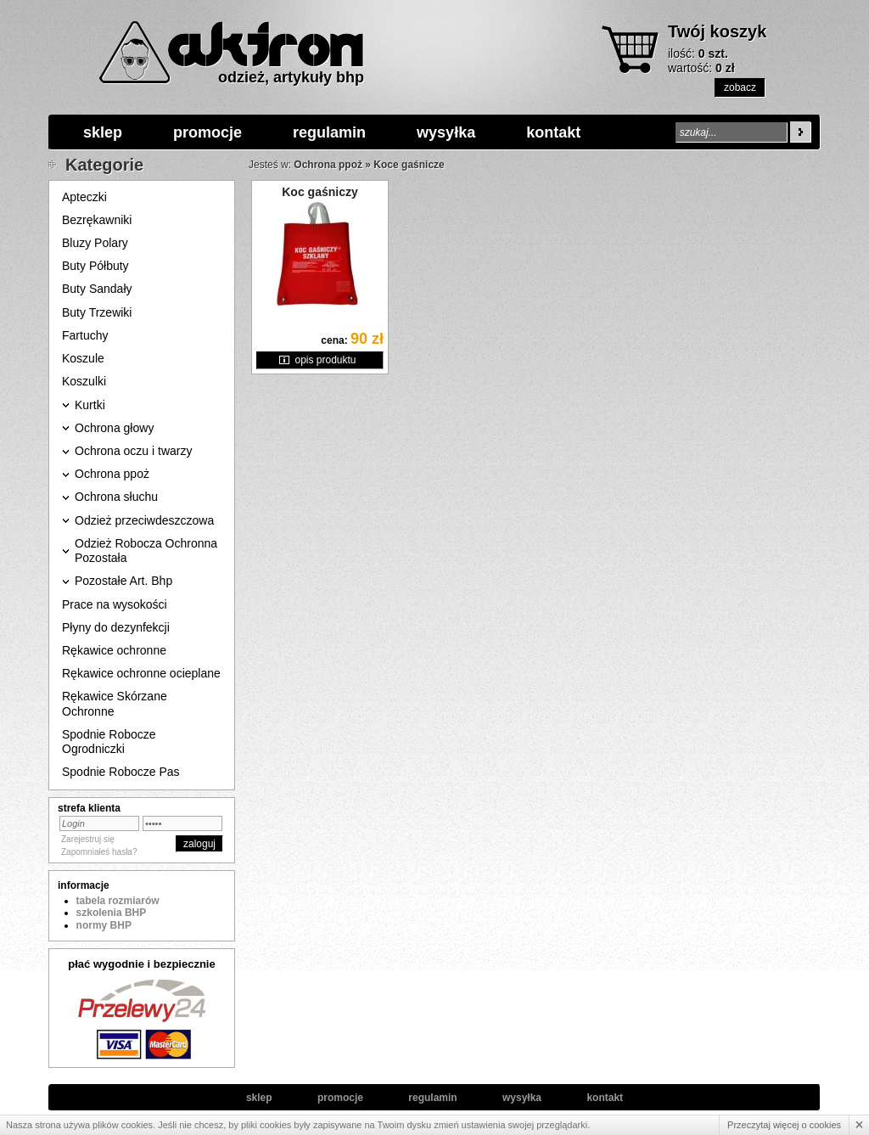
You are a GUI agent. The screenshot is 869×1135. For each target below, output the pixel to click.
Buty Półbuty (95, 266)
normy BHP (104, 925)
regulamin (329, 132)
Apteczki (84, 197)
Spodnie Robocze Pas (121, 771)
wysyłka (446, 132)
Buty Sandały (97, 288)
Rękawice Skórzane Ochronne (114, 703)
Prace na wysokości (114, 604)
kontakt (553, 132)
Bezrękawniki (97, 220)
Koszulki (84, 381)
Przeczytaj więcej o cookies (784, 1125)
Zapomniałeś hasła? (99, 852)
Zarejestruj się (88, 839)
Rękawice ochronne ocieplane (141, 673)
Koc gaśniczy (319, 192)
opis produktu (325, 360)
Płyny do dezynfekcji (116, 627)
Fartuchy (85, 335)
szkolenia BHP (111, 913)
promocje (207, 132)
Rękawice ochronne (114, 650)
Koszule (83, 358)
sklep (102, 132)
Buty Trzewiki (97, 312)
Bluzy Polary (95, 243)
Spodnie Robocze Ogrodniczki (109, 742)
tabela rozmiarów (118, 901)
